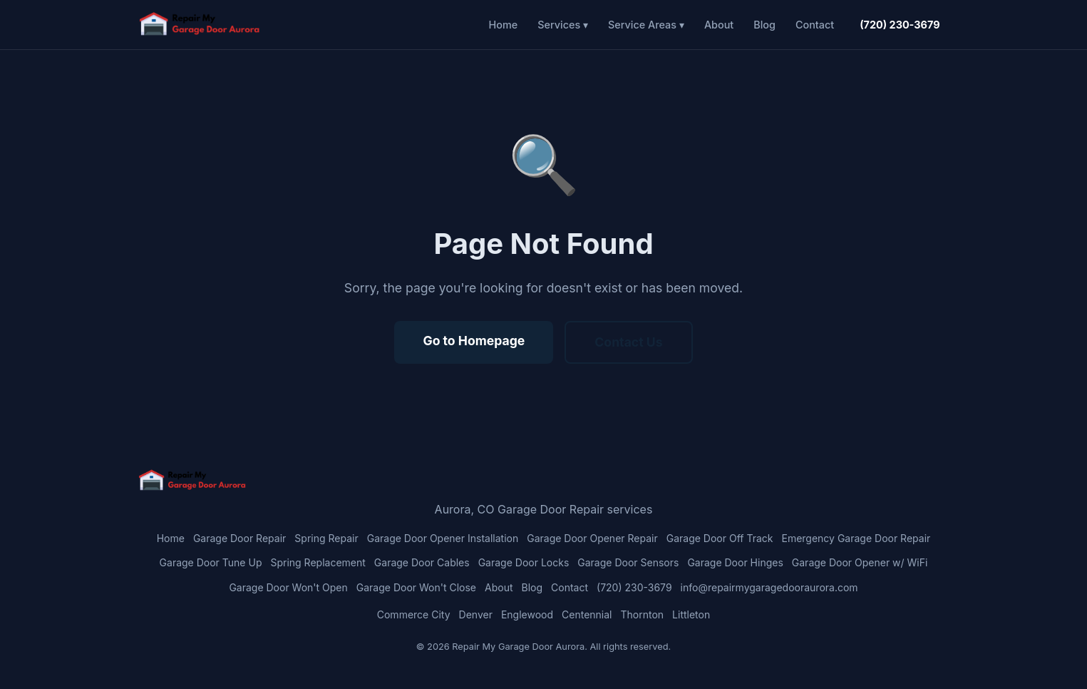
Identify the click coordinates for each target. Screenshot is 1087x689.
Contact (814, 25)
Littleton (691, 614)
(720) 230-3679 (899, 25)
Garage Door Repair (239, 538)
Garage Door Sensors (628, 562)
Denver (476, 614)
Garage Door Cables (422, 562)
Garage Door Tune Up (211, 562)
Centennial (587, 614)
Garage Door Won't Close (416, 587)
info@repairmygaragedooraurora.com (769, 587)
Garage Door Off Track (719, 538)
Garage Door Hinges (735, 562)
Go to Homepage (474, 340)
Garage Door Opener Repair (592, 538)
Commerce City (413, 614)
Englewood (527, 614)
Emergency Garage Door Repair (855, 538)
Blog (764, 25)
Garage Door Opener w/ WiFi (860, 562)
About (718, 25)
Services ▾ (562, 25)
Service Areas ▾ (646, 25)
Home (503, 25)
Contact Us (628, 342)
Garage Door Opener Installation (443, 538)
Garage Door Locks (524, 562)
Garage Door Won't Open (288, 587)
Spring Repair (326, 538)
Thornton (642, 614)
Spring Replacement (317, 562)
